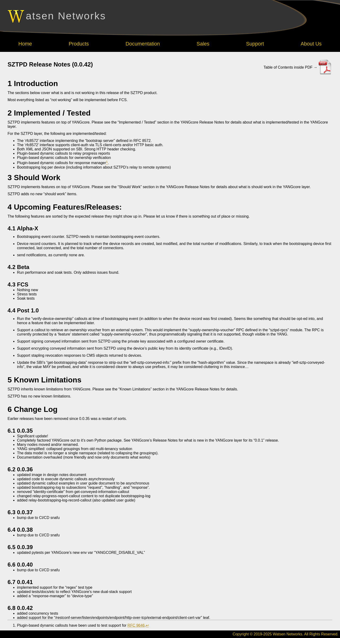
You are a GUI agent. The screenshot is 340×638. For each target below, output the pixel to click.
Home (25, 44)
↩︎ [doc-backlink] (147, 625)
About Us (311, 44)
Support (255, 44)
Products (79, 44)
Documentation (143, 44)
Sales (203, 44)
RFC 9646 (136, 625)
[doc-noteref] (107, 163)
